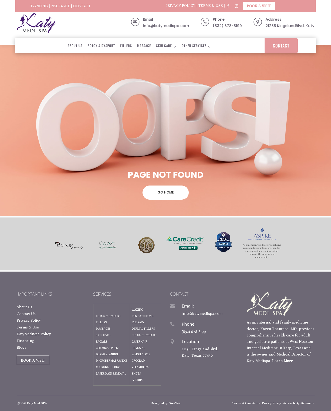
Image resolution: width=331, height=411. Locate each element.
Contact (82, 6)
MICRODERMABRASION (111, 360)
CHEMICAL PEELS (107, 348)
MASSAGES (103, 328)
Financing (39, 6)
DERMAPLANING (107, 354)
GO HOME (166, 192)
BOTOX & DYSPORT (101, 45)
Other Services (194, 45)
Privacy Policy (180, 5)
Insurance (60, 6)
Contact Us (26, 314)
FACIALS (101, 341)
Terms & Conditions (246, 403)
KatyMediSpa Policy (34, 334)
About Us (75, 45)
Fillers (126, 45)
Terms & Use (210, 5)
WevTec (174, 403)
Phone (219, 19)
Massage (144, 45)
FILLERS (101, 322)
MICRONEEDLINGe (108, 367)
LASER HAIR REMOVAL (111, 373)
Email (148, 19)
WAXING (137, 309)
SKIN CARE (103, 335)
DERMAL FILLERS (143, 328)
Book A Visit (259, 6)
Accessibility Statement (298, 403)
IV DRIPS (137, 380)
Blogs (21, 347)
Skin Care (164, 45)
